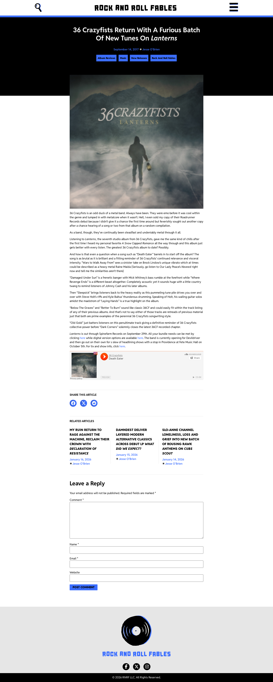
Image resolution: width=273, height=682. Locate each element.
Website (75, 572)
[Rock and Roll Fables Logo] (136, 636)
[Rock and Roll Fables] (135, 8)
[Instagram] (146, 666)
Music (123, 58)
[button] (38, 7)
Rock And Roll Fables (163, 58)
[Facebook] (126, 666)
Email (74, 558)
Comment (77, 500)
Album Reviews (106, 58)
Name (74, 544)
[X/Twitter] (136, 666)
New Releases (139, 58)
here (82, 338)
